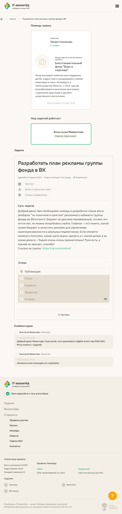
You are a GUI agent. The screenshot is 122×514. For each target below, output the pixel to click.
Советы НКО (16, 441)
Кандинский (84, 469)
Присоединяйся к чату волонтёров (29, 393)
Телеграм (13, 485)
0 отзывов (54, 45)
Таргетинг (29, 184)
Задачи (12, 19)
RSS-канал (14, 491)
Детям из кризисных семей (38, 189)
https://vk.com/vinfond (56, 248)
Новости (14, 435)
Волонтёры (11, 409)
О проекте (10, 415)
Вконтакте (71, 485)
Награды (14, 430)
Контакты (15, 446)
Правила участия (19, 420)
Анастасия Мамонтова (29, 332)
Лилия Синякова (61, 41)
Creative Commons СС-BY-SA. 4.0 (57, 507)
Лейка (40, 469)
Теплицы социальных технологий (52, 504)
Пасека (13, 425)
